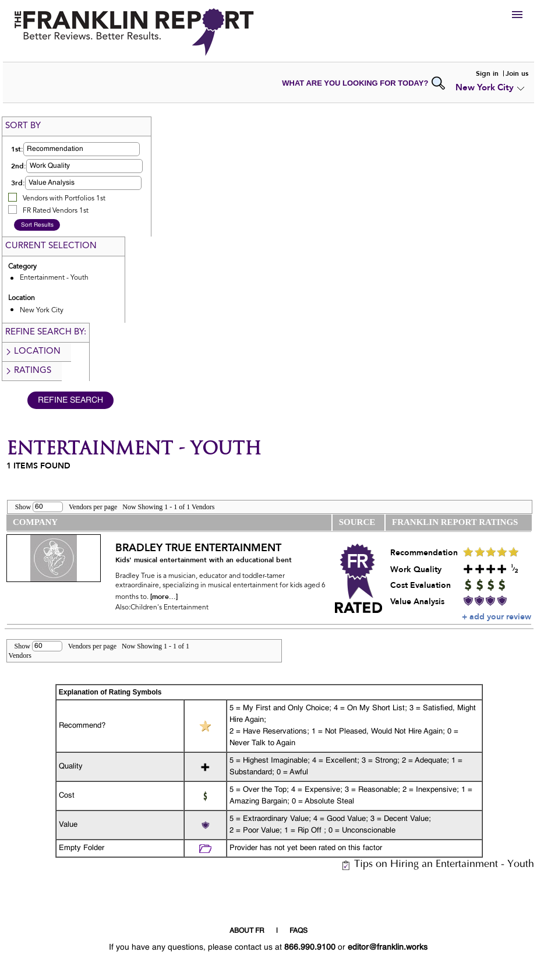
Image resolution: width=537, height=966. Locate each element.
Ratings (28, 370)
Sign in (487, 73)
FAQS (298, 931)
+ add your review (496, 616)
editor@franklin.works (388, 947)
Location (33, 351)
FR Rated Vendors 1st (56, 210)
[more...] (164, 596)
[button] (81, 149)
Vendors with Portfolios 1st (64, 198)
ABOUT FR (246, 931)
